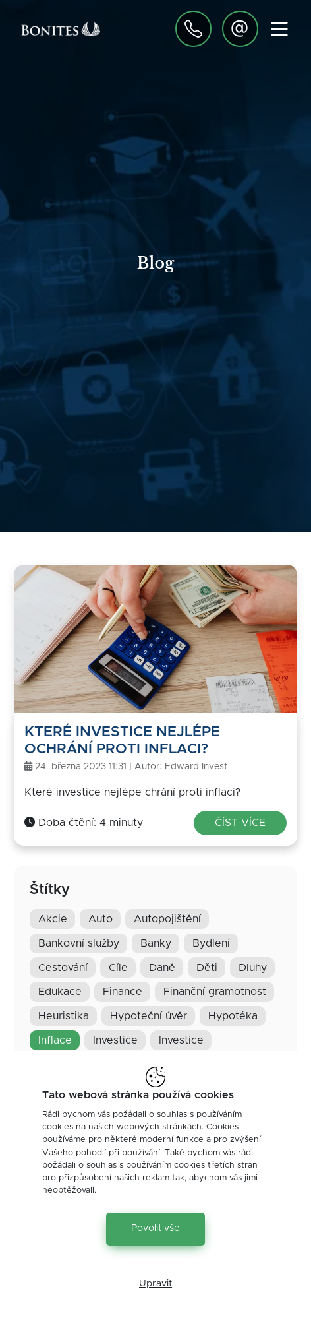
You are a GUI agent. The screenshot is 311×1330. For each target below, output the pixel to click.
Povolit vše (155, 1228)
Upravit (155, 1283)
